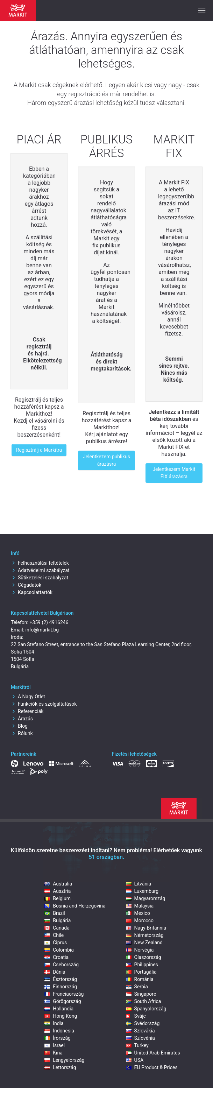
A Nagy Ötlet (28, 696)
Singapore (141, 994)
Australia (58, 884)
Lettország (60, 1067)
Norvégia (140, 950)
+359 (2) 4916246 (48, 622)
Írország (57, 1038)
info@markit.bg (42, 630)
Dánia (54, 972)
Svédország (143, 1023)
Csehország (61, 964)
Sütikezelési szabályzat (39, 577)
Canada (57, 928)
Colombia (59, 950)
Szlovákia (140, 1030)
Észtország (60, 979)
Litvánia (138, 884)
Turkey (137, 1045)
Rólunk (22, 733)
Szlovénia (140, 1038)
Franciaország (64, 994)
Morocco (140, 920)
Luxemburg (142, 891)
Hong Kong (60, 1016)
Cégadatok (26, 585)
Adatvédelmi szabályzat (40, 570)
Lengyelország (64, 1060)
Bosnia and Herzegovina (75, 906)
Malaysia (140, 906)
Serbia (137, 986)
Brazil (54, 913)
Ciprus (55, 942)
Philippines (142, 964)
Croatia (56, 957)
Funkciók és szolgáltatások (44, 704)
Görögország (62, 1001)
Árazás (22, 718)
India (53, 1023)
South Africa (143, 1001)
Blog (19, 726)
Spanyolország (146, 1008)
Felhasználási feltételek (40, 563)
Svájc (136, 1016)
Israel (54, 1045)
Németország (145, 935)
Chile (54, 935)
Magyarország (145, 898)
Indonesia (59, 1030)
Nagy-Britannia (146, 928)
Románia (140, 979)
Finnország (60, 986)
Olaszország (143, 957)
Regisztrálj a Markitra (39, 450)
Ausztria (57, 891)
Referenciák (27, 711)
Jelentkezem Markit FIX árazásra (173, 472)
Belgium (57, 898)
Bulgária (57, 920)
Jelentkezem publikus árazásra (106, 460)
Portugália (141, 972)
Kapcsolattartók (31, 592)
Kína (53, 1053)
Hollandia (58, 1008)
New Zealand (144, 942)
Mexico (138, 913)
